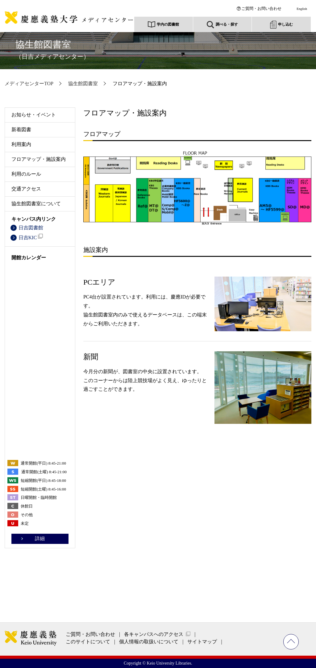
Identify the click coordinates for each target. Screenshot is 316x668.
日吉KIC (31, 237)
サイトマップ (202, 641)
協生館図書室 (52, 49)
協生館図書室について (36, 203)
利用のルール (26, 174)
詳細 (40, 538)
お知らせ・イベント (33, 114)
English (302, 8)
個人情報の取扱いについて (148, 641)
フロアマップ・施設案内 (38, 159)
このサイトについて (88, 641)
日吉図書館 (31, 227)
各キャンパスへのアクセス (153, 634)
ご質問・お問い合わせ (261, 8)
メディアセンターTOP (29, 83)
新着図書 (21, 129)
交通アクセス (26, 188)
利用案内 (21, 144)
